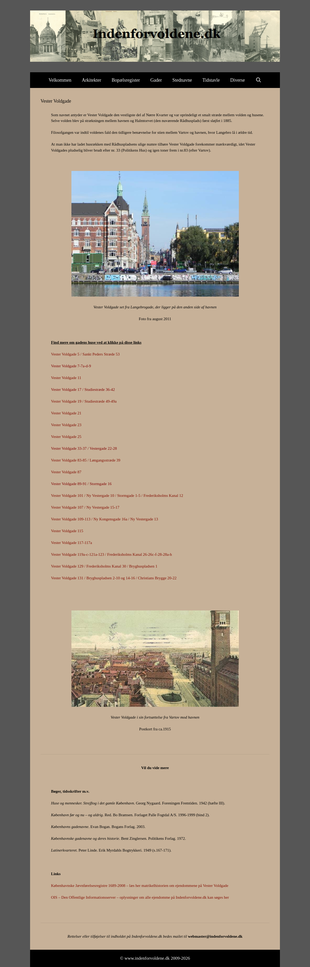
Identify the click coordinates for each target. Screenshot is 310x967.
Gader (156, 80)
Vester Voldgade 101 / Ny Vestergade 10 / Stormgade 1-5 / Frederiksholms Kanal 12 (117, 495)
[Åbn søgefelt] (258, 80)
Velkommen (60, 80)
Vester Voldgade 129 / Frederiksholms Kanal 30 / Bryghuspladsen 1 (104, 566)
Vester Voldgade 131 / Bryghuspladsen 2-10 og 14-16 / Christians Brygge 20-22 (114, 578)
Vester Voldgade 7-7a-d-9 (71, 366)
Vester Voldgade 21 (66, 413)
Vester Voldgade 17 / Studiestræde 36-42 (83, 389)
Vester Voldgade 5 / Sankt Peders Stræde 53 (85, 354)
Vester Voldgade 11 (66, 378)
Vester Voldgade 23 (66, 425)
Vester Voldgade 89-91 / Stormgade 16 (81, 484)
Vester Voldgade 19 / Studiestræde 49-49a (84, 401)
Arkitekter (91, 80)
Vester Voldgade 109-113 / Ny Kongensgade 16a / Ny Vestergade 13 (104, 519)
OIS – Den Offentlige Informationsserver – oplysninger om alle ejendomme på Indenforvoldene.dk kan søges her (140, 897)
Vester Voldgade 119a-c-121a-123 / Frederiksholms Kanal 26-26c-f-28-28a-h (111, 554)
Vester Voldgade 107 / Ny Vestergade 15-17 (85, 507)
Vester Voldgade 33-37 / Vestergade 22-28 (84, 448)
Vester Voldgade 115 (67, 531)
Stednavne (182, 80)
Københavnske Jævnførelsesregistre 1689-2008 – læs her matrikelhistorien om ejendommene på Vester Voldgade (139, 885)
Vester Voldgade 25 (66, 437)
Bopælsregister (126, 80)
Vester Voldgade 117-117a (71, 543)
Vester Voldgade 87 (66, 472)
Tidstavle (211, 80)
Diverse (237, 80)
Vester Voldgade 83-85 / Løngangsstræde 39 (85, 460)
